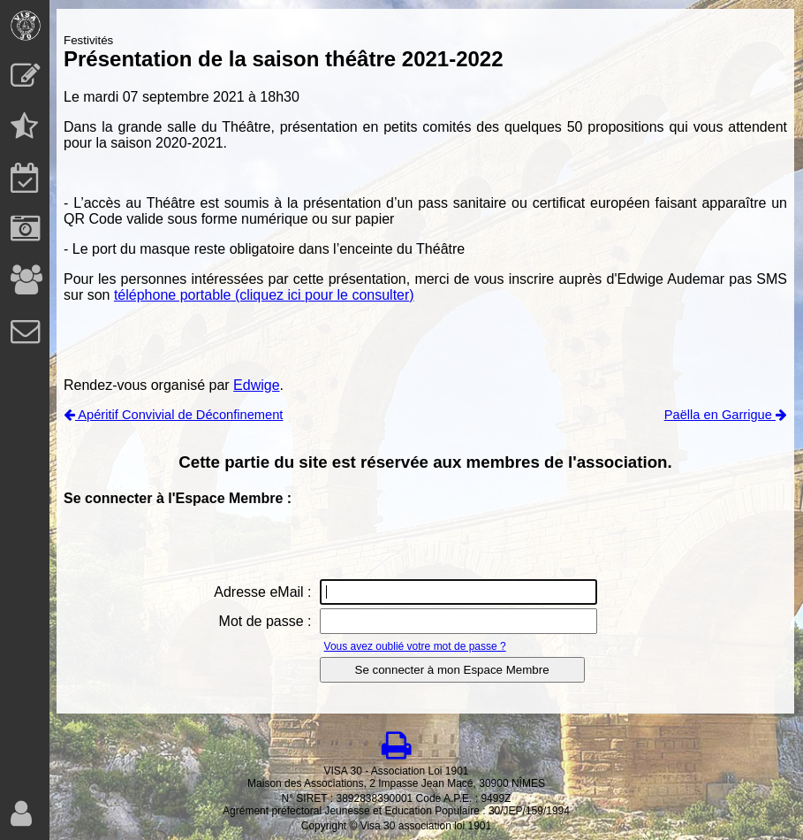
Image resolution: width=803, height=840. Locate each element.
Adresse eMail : (262, 591)
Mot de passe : (265, 621)
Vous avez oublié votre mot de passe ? (415, 646)
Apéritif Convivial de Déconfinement (173, 415)
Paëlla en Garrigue (725, 415)
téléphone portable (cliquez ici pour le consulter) (264, 294)
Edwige (256, 385)
